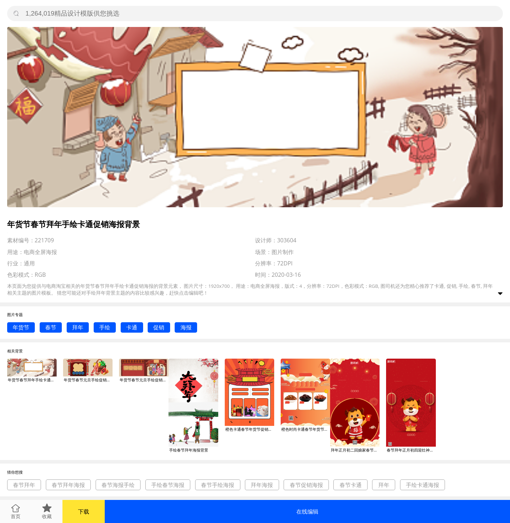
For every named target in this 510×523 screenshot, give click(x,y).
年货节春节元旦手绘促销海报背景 (88, 380)
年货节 (21, 327)
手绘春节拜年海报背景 (188, 450)
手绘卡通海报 (422, 485)
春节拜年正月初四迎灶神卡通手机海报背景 (411, 450)
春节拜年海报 (68, 485)
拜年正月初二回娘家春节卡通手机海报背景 (355, 450)
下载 (83, 511)
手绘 (104, 327)
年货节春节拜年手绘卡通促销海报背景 (32, 380)
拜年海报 (262, 485)
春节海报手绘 (118, 485)
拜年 (77, 327)
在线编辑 (307, 511)
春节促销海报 (306, 485)
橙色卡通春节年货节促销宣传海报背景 (249, 429)
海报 (186, 327)
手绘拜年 (96, 292)
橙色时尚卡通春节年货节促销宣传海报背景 (305, 429)
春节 (50, 327)
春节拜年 (24, 485)
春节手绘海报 (217, 485)
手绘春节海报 (167, 485)
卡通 (131, 327)
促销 (158, 327)
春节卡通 (351, 485)
